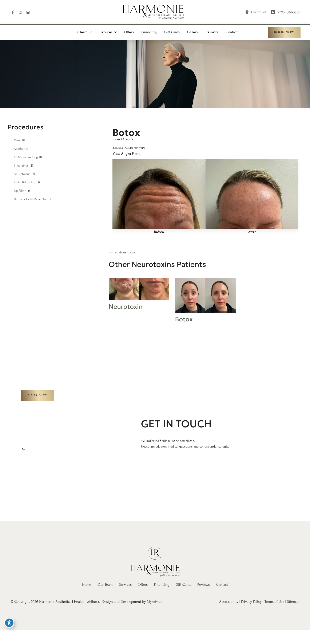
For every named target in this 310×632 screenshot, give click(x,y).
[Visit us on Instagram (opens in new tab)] (20, 12)
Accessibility (228, 601)
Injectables (21, 165)
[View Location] (248, 12)
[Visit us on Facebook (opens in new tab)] (12, 12)
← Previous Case (122, 252)
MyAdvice (154, 601)
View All (19, 140)
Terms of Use (274, 601)
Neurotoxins (22, 174)
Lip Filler (19, 191)
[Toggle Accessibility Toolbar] (9, 623)
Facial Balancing (24, 182)
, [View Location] (258, 12)
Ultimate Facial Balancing (31, 199)
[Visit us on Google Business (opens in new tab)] (28, 12)
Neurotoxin (126, 306)
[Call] (286, 12)
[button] (82, 32)
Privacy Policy (251, 601)
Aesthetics (21, 149)
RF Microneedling (26, 157)
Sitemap (293, 601)
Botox (126, 132)
